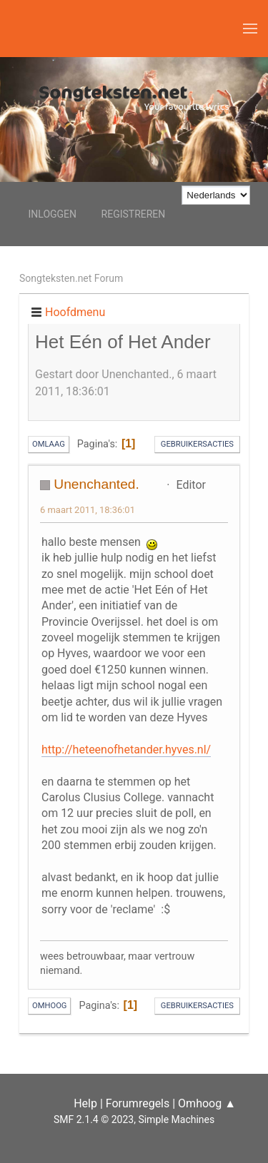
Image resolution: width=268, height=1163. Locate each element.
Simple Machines (176, 1119)
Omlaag (48, 444)
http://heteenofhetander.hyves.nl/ (126, 749)
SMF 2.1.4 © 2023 (94, 1119)
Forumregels (137, 1103)
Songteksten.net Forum (71, 278)
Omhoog (49, 1005)
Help (85, 1103)
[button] (250, 28)
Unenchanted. (96, 484)
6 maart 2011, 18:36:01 (87, 509)
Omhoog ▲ (207, 1103)
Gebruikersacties (197, 444)
